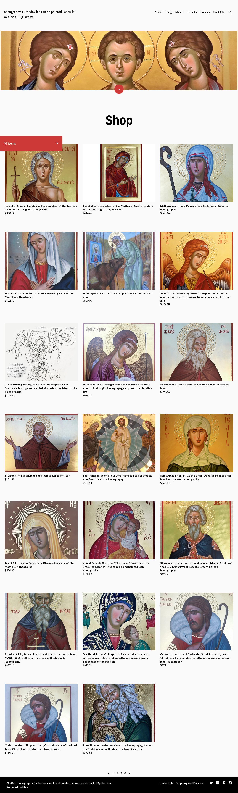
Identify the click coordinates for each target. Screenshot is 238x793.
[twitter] (211, 783)
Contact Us (166, 783)
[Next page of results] (129, 773)
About (179, 12)
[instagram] (230, 783)
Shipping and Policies (189, 783)
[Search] (230, 13)
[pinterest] (224, 783)
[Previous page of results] (109, 773)
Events (192, 12)
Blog (168, 12)
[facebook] (217, 783)
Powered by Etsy (17, 787)
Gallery (205, 12)
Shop (159, 12)
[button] (31, 143)
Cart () (218, 12)
